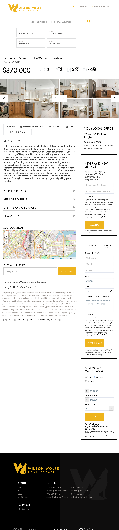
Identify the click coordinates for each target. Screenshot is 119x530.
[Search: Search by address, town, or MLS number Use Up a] (55, 21)
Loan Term (89, 377)
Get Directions (67, 271)
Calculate (94, 416)
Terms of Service (91, 354)
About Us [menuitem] (23, 496)
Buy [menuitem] (20, 490)
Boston (34, 319)
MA (19, 319)
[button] (88, 21)
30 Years (98, 377)
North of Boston (26, 33)
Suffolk (26, 319)
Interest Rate (90, 404)
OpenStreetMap (62, 258)
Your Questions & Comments (97, 296)
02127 (42, 319)
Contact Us (88, 148)
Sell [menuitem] (20, 493)
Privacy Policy (102, 216)
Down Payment (91, 396)
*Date (87, 276)
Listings (12, 319)
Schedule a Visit (106, 246)
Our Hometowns (56, 33)
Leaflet (52, 258)
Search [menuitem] (21, 487)
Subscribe (94, 224)
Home (4, 319)
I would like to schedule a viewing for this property (99, 305)
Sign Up (105, 6)
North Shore (24, 44)
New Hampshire (55, 44)
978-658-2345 (80, 6)
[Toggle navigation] (106, 10)
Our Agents (98, 148)
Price (87, 387)
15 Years (89, 381)
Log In (97, 6)
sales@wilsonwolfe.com (57, 496)
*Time (87, 286)
